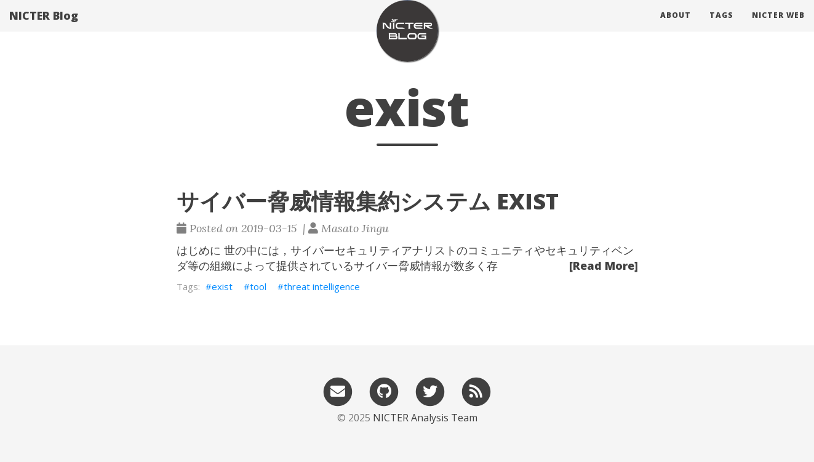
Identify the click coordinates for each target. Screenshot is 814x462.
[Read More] (603, 265)
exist (222, 286)
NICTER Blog (43, 27)
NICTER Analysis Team (425, 417)
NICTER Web (778, 27)
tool (258, 286)
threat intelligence (322, 286)
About (675, 27)
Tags (721, 27)
